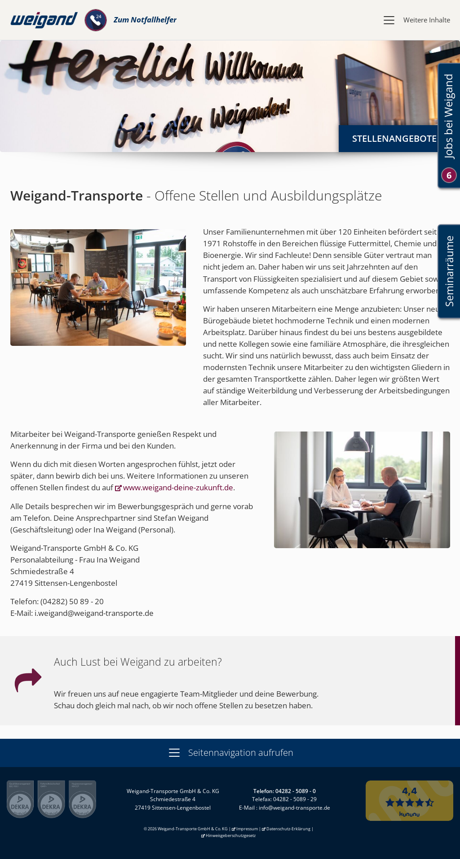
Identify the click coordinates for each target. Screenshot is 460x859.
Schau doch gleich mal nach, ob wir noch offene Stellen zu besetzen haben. (183, 705)
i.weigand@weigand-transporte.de (94, 613)
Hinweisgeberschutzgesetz (231, 835)
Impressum (247, 829)
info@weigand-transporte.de (294, 807)
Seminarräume (449, 271)
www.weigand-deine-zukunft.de (178, 487)
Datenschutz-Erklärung (288, 829)
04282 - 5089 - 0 (295, 791)
